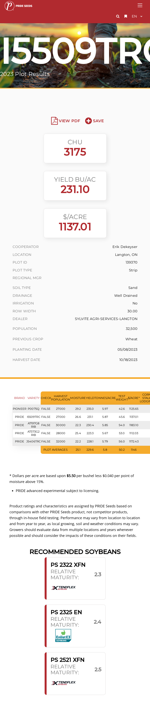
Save (94, 121)
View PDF (65, 121)
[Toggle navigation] (140, 5)
